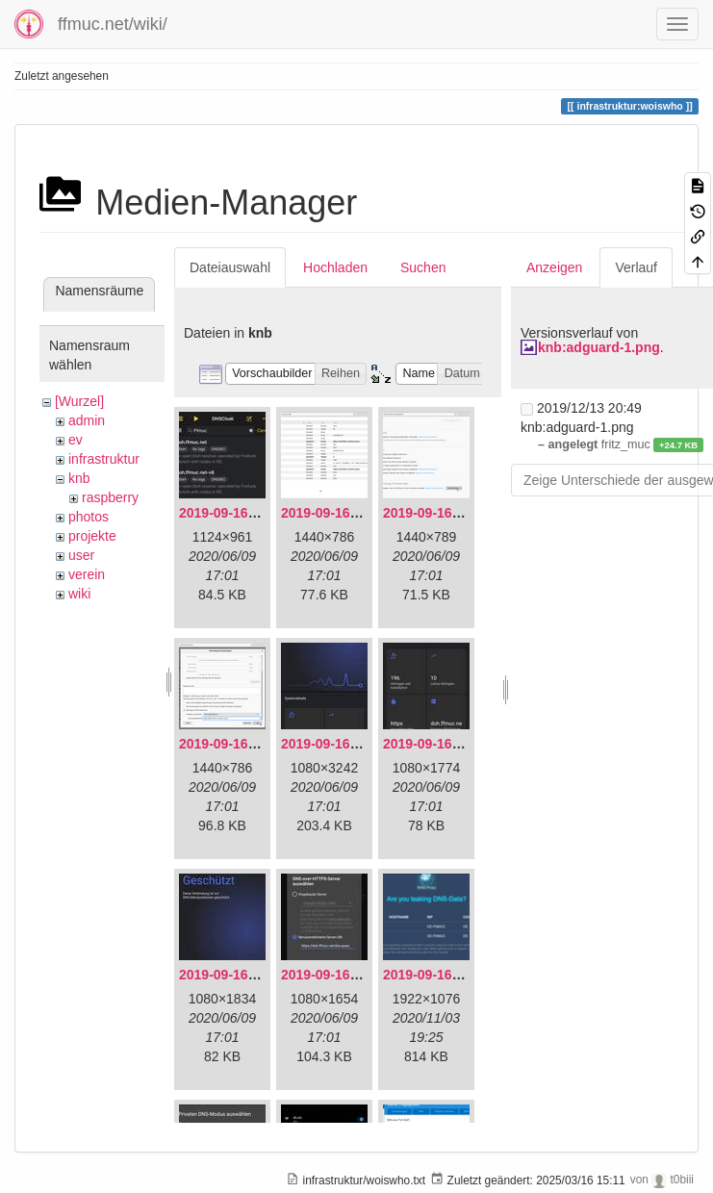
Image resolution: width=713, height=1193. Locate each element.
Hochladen (335, 267)
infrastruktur (104, 459)
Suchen (423, 267)
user (81, 555)
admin (86, 420)
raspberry (110, 497)
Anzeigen (554, 267)
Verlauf (636, 267)
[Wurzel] (79, 401)
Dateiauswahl (230, 267)
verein (86, 574)
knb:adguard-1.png (599, 347)
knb (79, 478)
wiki (79, 593)
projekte (92, 536)
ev (75, 439)
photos (88, 516)
